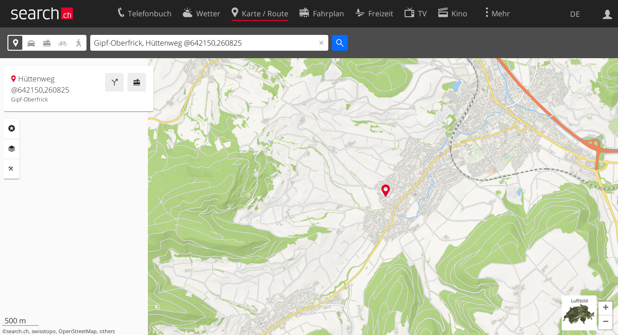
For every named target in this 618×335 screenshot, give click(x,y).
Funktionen (12, 169)
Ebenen (12, 149)
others (107, 331)
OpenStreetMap (78, 331)
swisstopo (44, 331)
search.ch (18, 331)
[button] (605, 308)
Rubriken (12, 128)
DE (575, 14)
